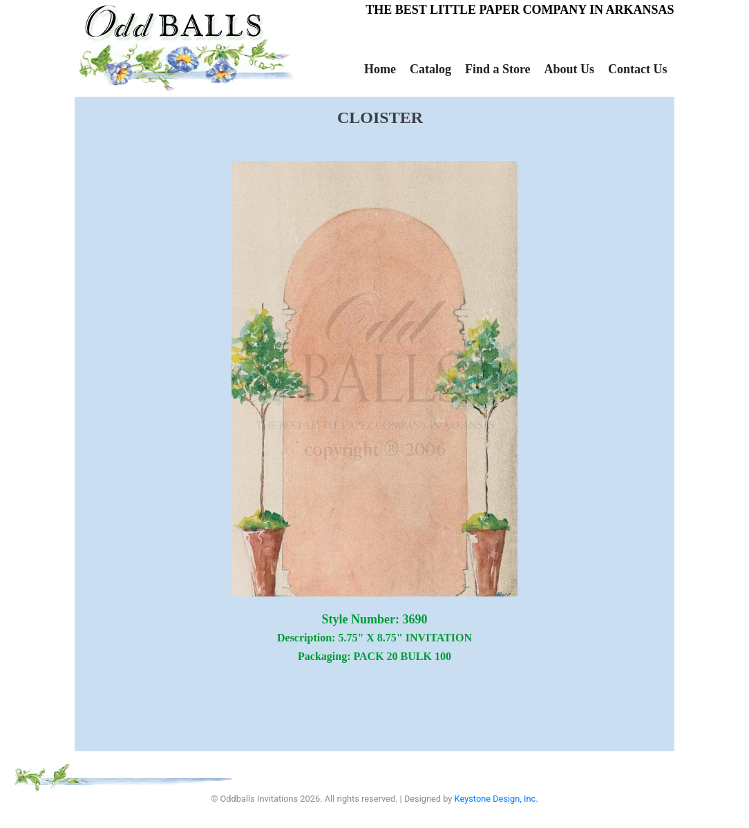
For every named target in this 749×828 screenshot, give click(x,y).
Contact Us (637, 69)
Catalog (430, 69)
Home (380, 69)
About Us (569, 69)
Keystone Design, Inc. (496, 798)
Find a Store (498, 69)
